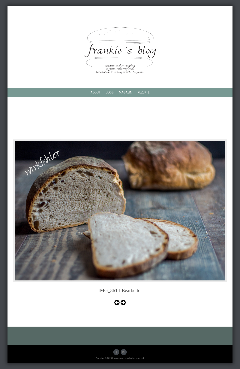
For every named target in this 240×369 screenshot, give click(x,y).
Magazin (125, 92)
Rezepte (143, 92)
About (95, 92)
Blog (110, 92)
